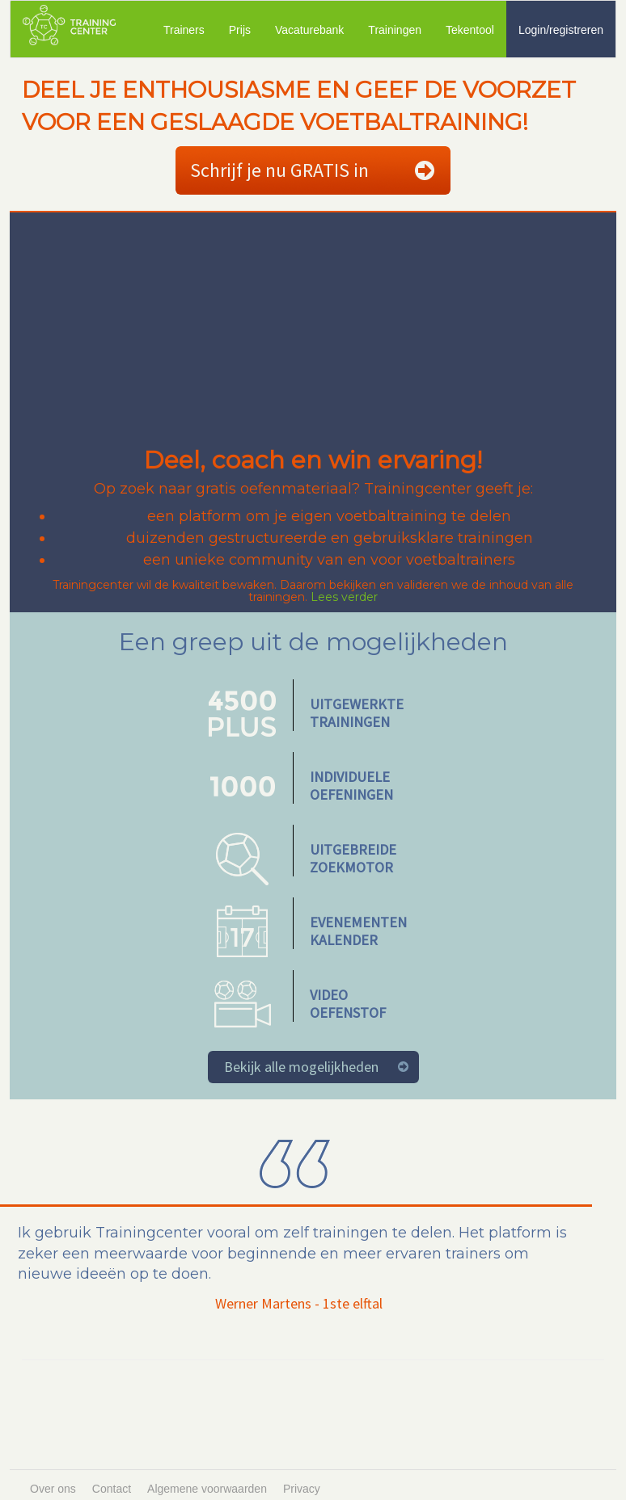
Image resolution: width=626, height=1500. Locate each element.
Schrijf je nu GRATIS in (279, 170)
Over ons (53, 1488)
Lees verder (344, 597)
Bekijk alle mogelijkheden (301, 1066)
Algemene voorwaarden (207, 1488)
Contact (111, 1488)
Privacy (301, 1488)
